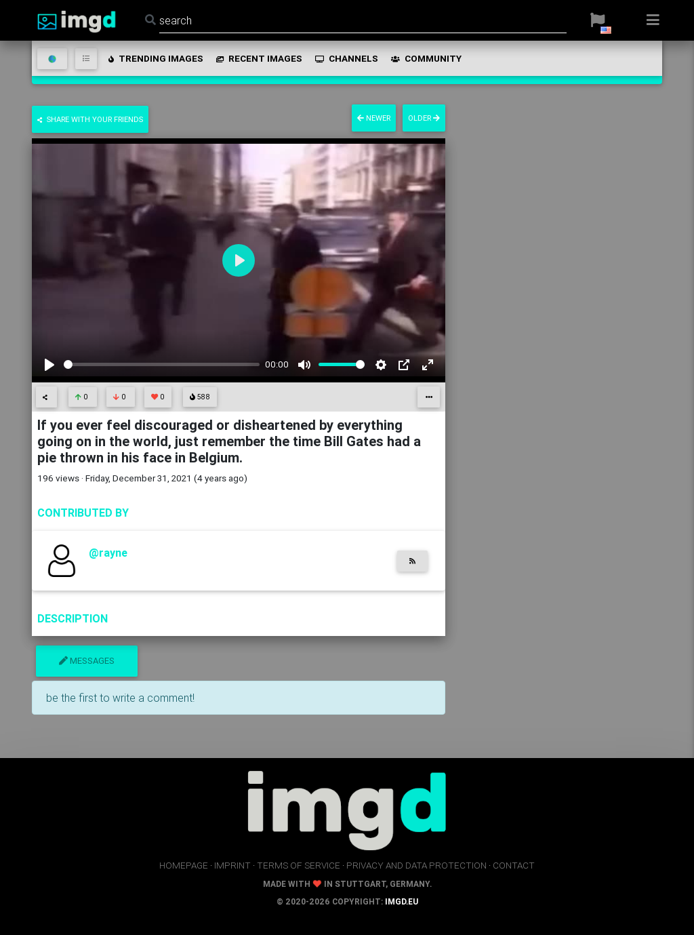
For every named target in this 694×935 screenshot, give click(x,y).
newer (373, 118)
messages (87, 661)
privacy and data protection (416, 865)
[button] (597, 20)
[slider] (162, 364)
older (424, 118)
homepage (183, 865)
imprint (232, 865)
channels (345, 58)
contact (514, 865)
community (425, 58)
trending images (154, 58)
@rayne (108, 552)
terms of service (298, 865)
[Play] (49, 365)
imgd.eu (401, 901)
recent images (258, 58)
